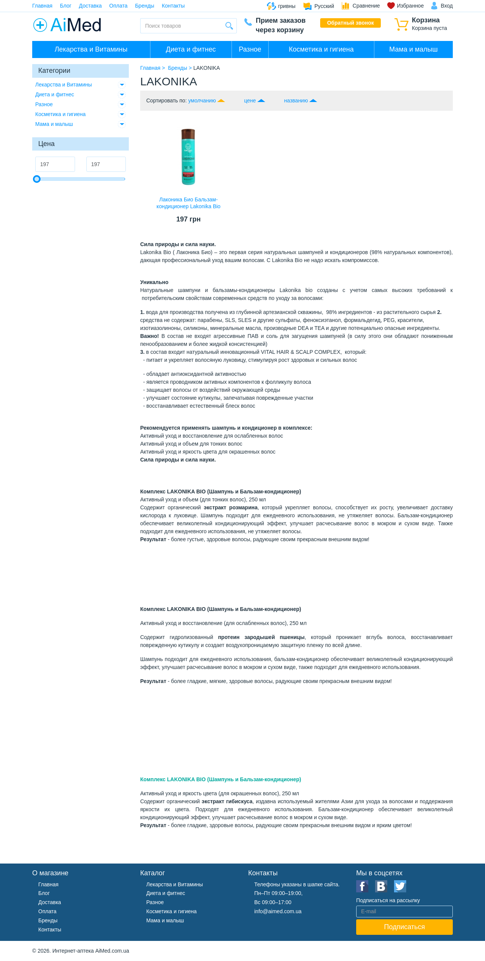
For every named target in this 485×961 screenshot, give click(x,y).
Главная (42, 6)
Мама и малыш (413, 49)
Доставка (90, 6)
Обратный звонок (350, 23)
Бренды (144, 6)
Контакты (173, 6)
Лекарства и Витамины (91, 49)
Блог (65, 6)
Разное (250, 49)
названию (296, 100)
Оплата (118, 6)
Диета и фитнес (191, 49)
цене (250, 100)
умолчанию (202, 100)
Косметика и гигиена (321, 49)
